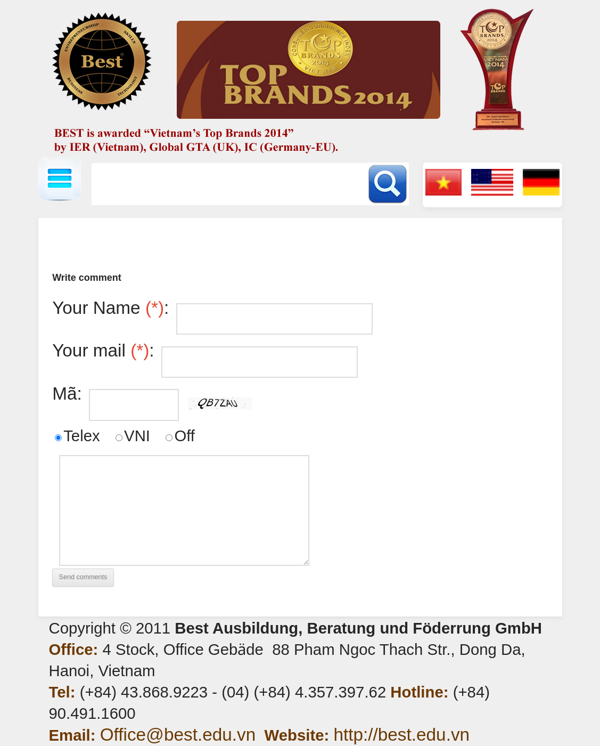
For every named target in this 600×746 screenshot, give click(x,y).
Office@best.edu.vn (178, 734)
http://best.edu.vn (401, 734)
